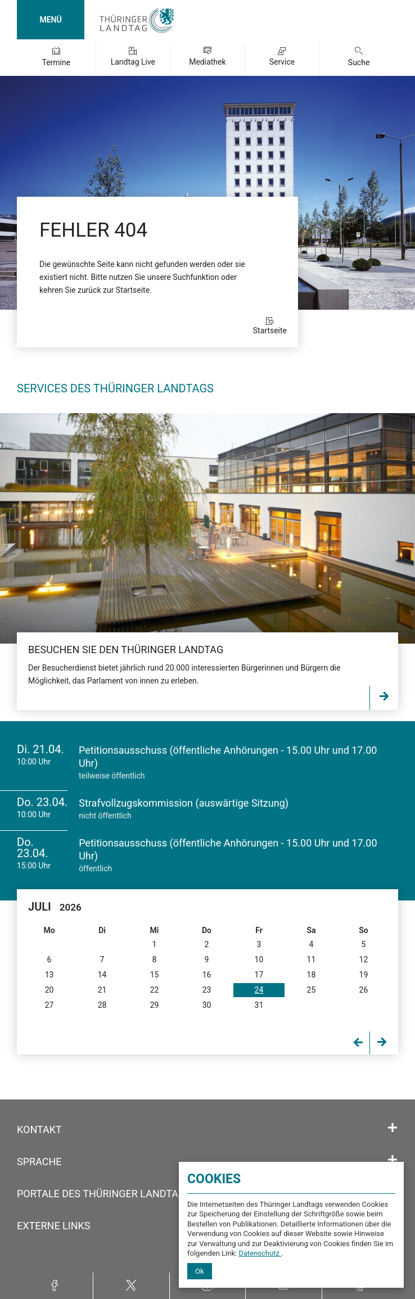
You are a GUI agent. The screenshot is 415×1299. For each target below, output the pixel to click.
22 (154, 989)
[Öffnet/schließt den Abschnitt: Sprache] (392, 1160)
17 (259, 974)
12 (363, 959)
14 (102, 974)
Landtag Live (133, 61)
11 (311, 959)
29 (154, 1005)
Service (282, 61)
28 (102, 1005)
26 (363, 989)
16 (206, 974)
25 (311, 989)
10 (259, 959)
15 (154, 974)
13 (49, 974)
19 (363, 974)
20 (49, 989)
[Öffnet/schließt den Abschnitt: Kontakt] (392, 1128)
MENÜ (50, 19)
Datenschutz (259, 1253)
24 (259, 989)
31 (259, 1005)
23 (206, 989)
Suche (359, 62)
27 (49, 1005)
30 (206, 1005)
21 (102, 989)
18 (311, 974)
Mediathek (207, 61)
